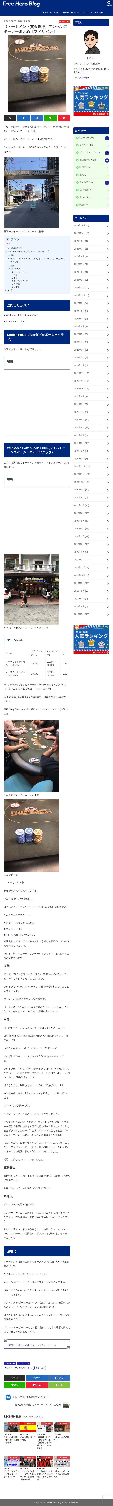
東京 (83, 175)
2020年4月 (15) (81, 528)
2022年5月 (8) (81, 334)
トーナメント (20, 272)
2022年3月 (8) (81, 350)
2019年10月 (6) (81, 575)
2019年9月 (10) (81, 583)
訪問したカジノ (15, 248)
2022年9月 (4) (81, 303)
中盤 (15, 278)
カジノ (9, 1368)
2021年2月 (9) (81, 451)
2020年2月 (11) (81, 544)
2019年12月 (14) (82, 560)
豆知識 (16, 287)
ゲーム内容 (15, 269)
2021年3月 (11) (81, 443)
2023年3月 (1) (81, 264)
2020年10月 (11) (82, 482)
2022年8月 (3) (81, 311)
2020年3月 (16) (81, 536)
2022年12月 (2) (81, 287)
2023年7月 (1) (81, 248)
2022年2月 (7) (81, 357)
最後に (11, 290)
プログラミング (86, 12)
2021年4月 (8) (81, 435)
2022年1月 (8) (81, 365)
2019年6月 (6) (81, 606)
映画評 (85, 167)
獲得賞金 (17, 284)
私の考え (85, 190)
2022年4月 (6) (81, 342)
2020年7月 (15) (81, 505)
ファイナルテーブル (22, 281)
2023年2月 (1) (81, 272)
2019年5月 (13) (81, 614)
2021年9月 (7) (81, 396)
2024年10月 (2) (81, 225)
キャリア (86, 145)
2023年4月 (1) (81, 256)
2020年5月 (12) (81, 521)
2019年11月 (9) (81, 567)
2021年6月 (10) (81, 420)
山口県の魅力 (55, 12)
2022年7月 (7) (81, 318)
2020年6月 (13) (81, 513)
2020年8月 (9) (81, 497)
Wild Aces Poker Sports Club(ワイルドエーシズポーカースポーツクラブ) (37, 260)
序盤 (15, 275)
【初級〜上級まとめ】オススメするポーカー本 (31, 1345)
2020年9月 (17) (81, 490)
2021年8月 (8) (81, 404)
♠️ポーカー (75, 12)
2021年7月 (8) (81, 412)
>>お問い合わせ (81, 78)
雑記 (83, 204)
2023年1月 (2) (81, 280)
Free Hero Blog (54, 1502)
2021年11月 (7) (81, 381)
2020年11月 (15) (82, 474)
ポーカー (41, 1368)
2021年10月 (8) (81, 388)
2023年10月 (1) (81, 233)
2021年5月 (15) (81, 427)
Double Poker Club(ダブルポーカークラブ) (28, 251)
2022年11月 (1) (81, 295)
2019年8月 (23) (81, 591)
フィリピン (24, 1364)
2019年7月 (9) (81, 598)
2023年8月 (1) (81, 241)
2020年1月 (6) (81, 552)
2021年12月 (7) (81, 373)
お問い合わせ (99, 12)
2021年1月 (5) (81, 458)
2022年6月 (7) (81, 326)
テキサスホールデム (25, 1368)
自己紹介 (45, 12)
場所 (13, 255)
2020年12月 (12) (82, 466)
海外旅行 (65, 12)
